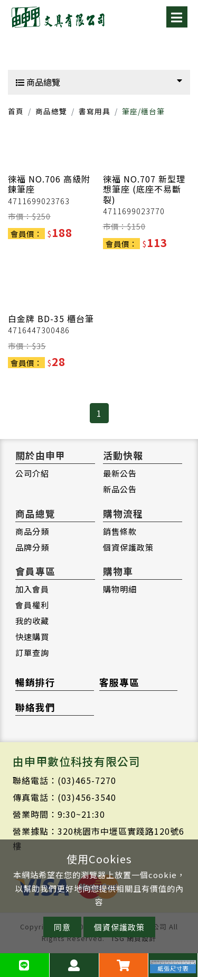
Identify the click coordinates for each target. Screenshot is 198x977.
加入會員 (32, 589)
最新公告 (120, 473)
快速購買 (32, 636)
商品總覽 (99, 82)
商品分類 (32, 531)
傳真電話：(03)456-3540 (64, 797)
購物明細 (120, 589)
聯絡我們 (35, 707)
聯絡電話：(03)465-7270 (64, 780)
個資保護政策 (128, 547)
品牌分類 (32, 547)
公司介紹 (32, 473)
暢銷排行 (35, 682)
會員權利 (32, 604)
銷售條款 (120, 531)
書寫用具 (94, 111)
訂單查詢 (32, 652)
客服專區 (119, 682)
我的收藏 (32, 620)
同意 (62, 927)
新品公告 (120, 489)
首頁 (16, 111)
